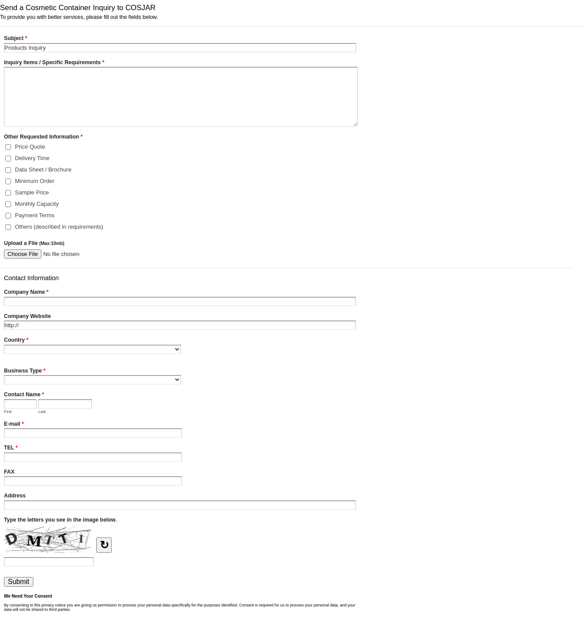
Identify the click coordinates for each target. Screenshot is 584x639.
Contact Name (24, 395)
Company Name (26, 293)
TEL (11, 449)
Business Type (24, 372)
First (8, 411)
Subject (15, 39)
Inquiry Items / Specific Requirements (54, 63)
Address (14, 496)
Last (42, 411)
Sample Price (32, 192)
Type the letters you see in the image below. (60, 520)
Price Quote (30, 146)
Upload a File (34, 243)
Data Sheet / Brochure (43, 169)
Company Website (27, 316)
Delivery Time (32, 158)
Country (16, 341)
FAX (9, 472)
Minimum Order (34, 181)
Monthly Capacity (37, 204)
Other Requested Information (43, 138)
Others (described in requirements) (59, 226)
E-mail (14, 425)
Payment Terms (34, 215)
